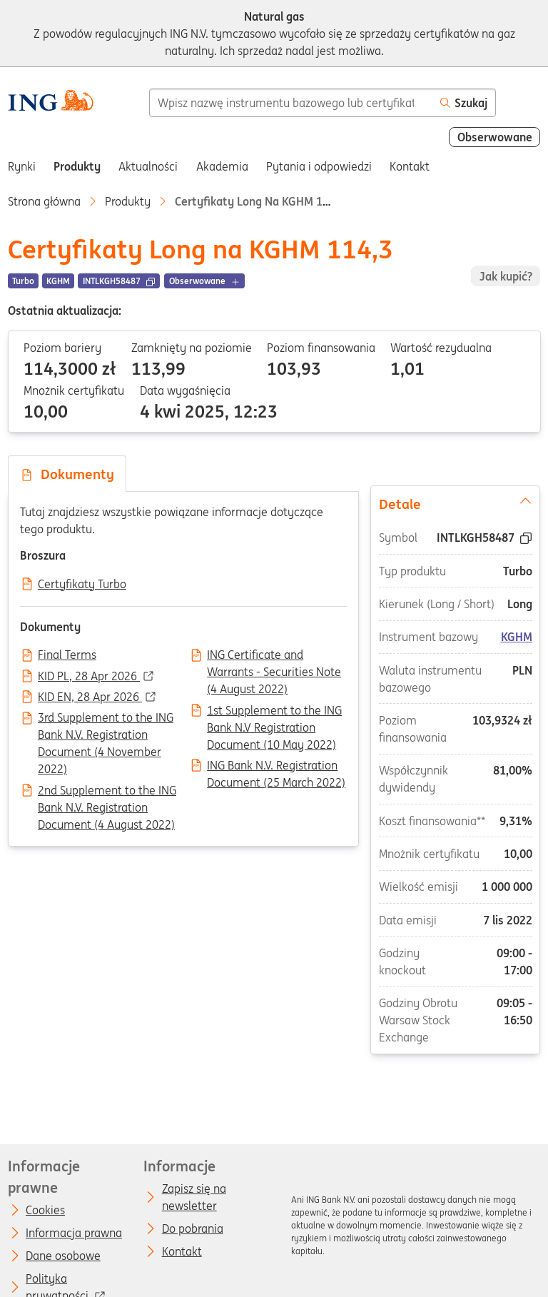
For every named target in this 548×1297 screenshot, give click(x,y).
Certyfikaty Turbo (82, 584)
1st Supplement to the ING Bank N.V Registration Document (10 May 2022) (274, 712)
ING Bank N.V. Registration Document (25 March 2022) (276, 766)
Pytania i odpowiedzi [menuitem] (319, 166)
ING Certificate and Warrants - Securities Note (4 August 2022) (274, 656)
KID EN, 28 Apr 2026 (90, 697)
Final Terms (67, 655)
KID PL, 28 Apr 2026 (89, 676)
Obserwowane (494, 137)
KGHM (516, 637)
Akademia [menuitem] (222, 166)
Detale (455, 502)
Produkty (128, 201)
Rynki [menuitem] (22, 166)
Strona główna (44, 201)
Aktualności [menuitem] (148, 166)
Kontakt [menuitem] (410, 166)
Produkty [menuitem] (77, 166)
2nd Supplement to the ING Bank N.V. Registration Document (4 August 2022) (107, 791)
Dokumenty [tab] (67, 474)
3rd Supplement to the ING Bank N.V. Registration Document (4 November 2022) (105, 719)
